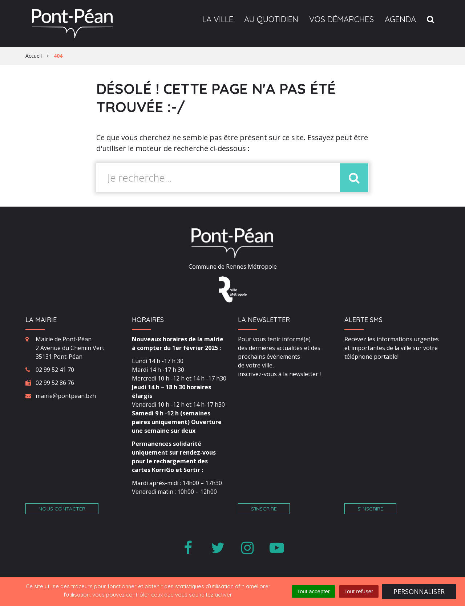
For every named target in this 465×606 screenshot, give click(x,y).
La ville (217, 19)
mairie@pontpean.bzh (66, 396)
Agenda (400, 19)
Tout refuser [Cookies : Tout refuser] (358, 591)
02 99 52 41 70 (55, 370)
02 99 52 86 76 (55, 383)
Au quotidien (271, 19)
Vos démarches (341, 19)
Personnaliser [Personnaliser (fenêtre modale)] (419, 591)
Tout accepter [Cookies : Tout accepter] (313, 591)
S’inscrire (264, 508)
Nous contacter (62, 508)
